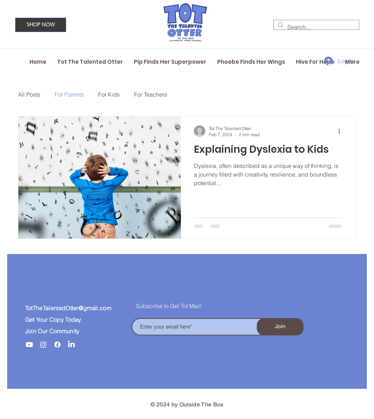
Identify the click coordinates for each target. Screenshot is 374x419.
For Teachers (150, 94)
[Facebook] (57, 344)
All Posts (29, 94)
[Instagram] (43, 344)
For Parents (69, 94)
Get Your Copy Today (53, 319)
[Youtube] (29, 344)
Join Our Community (52, 331)
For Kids (109, 94)
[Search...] (315, 27)
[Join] (280, 326)
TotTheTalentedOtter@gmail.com (68, 308)
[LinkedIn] (71, 344)
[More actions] (341, 131)
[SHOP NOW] (40, 25)
